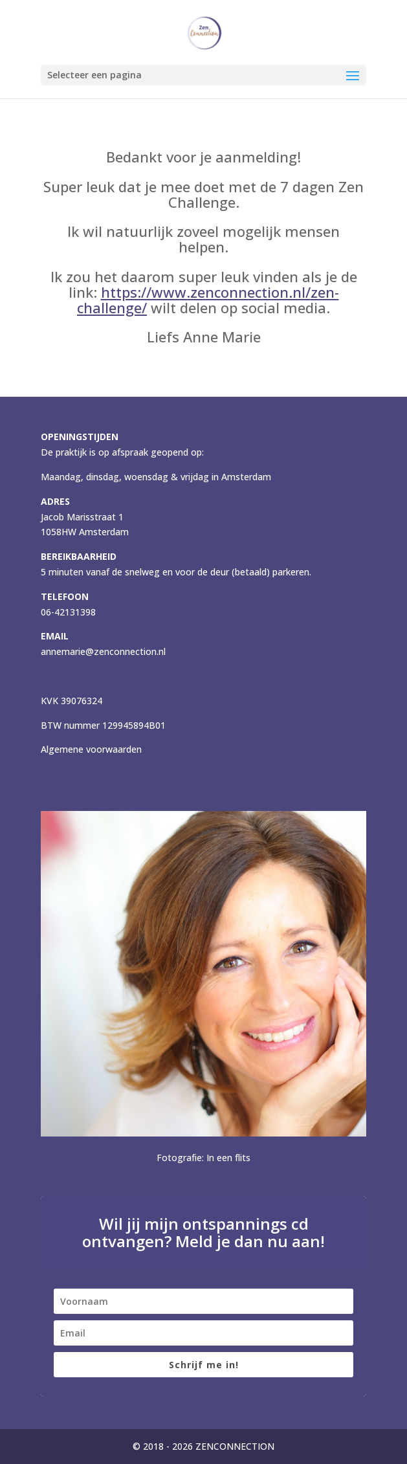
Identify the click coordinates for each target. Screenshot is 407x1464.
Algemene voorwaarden (91, 749)
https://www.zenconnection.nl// (208, 299)
